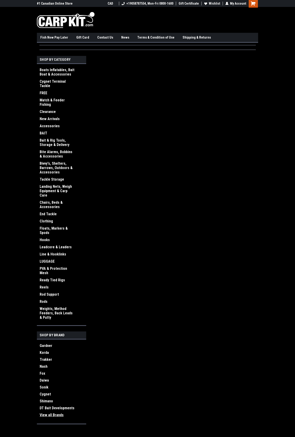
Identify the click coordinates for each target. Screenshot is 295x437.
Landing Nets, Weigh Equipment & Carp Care (56, 190)
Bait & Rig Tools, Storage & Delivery (54, 142)
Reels (44, 287)
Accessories (50, 126)
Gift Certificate (189, 3)
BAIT (43, 133)
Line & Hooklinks (53, 254)
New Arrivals (50, 119)
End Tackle (48, 214)
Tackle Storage (52, 179)
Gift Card (82, 37)
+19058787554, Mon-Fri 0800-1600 (147, 3)
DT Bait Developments (57, 408)
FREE (43, 93)
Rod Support (49, 294)
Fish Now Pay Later (54, 37)
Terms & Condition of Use (155, 37)
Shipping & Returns (197, 37)
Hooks (45, 240)
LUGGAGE (47, 261)
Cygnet (45, 394)
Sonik (44, 387)
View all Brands (52, 415)
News (125, 37)
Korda (44, 352)
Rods (43, 301)
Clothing (46, 221)
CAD (112, 3)
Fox (42, 373)
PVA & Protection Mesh (53, 270)
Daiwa (44, 380)
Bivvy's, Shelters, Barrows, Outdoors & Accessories (56, 167)
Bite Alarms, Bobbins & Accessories (56, 154)
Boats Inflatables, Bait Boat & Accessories (57, 72)
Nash (43, 366)
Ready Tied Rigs (52, 280)
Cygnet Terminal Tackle (53, 83)
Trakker (46, 359)
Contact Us (105, 37)
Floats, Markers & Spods (54, 230)
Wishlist (212, 3)
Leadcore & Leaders (56, 247)
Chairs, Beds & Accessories (51, 204)
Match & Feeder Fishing (52, 102)
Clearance (48, 111)
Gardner (46, 345)
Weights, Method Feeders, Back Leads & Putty (56, 313)
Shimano (46, 401)
